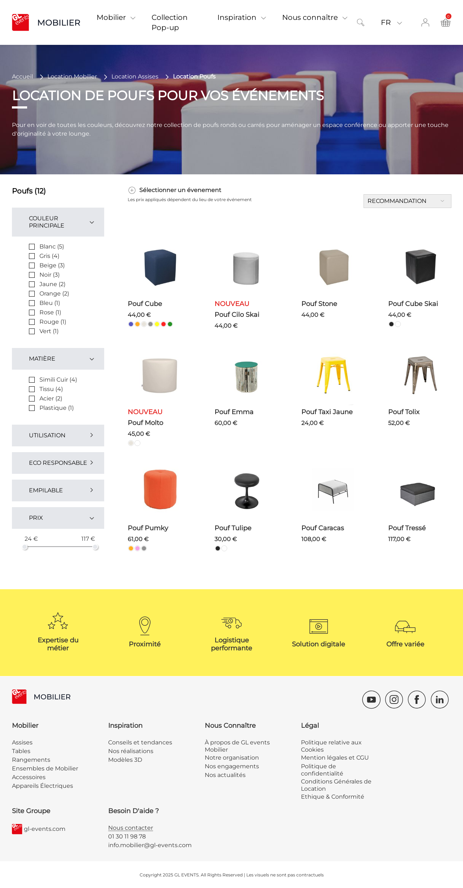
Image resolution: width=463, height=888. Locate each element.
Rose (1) (50, 312)
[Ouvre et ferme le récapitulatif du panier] (445, 22)
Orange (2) (54, 293)
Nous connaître (310, 17)
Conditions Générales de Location (336, 785)
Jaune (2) (52, 284)
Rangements (31, 759)
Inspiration (236, 17)
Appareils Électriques (42, 785)
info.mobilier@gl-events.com (150, 845)
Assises (22, 742)
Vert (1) (49, 331)
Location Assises (134, 76)
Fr (386, 22)
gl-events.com (38, 829)
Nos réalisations (130, 751)
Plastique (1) (56, 407)
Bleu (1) (49, 302)
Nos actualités (225, 775)
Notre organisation (232, 757)
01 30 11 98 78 (127, 836)
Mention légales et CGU (335, 757)
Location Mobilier (72, 76)
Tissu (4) (51, 389)
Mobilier (111, 17)
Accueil (22, 76)
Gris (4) (49, 255)
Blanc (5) (51, 246)
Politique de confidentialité (322, 770)
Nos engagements (232, 766)
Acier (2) (50, 398)
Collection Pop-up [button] (170, 22)
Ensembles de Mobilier (45, 768)
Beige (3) (52, 265)
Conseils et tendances (140, 742)
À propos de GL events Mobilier (237, 746)
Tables (21, 751)
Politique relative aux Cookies (331, 746)
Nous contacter (130, 827)
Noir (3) (49, 274)
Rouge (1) (52, 321)
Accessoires (29, 777)
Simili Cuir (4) (58, 379)
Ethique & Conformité (332, 796)
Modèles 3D (125, 759)
